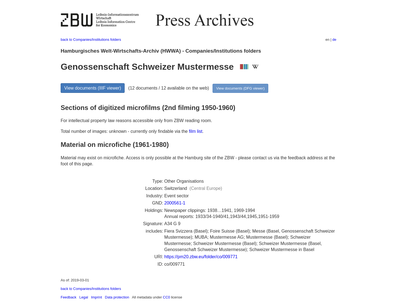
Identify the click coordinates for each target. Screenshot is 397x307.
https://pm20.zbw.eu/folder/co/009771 (201, 256)
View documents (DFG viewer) (240, 88)
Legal (83, 297)
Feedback (68, 297)
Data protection (117, 297)
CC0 (166, 297)
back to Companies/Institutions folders (91, 39)
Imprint (96, 297)
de (334, 39)
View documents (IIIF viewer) (92, 88)
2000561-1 (175, 203)
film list (195, 131)
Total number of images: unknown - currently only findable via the (125, 131)
